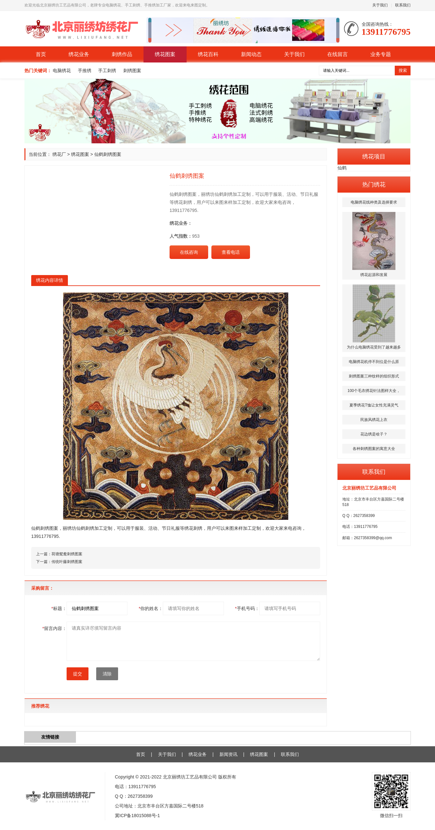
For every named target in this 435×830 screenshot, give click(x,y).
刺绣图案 (132, 70)
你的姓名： (151, 608)
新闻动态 (251, 54)
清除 (107, 673)
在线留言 (337, 54)
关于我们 (380, 5)
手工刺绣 (107, 70)
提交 (77, 673)
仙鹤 (342, 167)
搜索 (403, 70)
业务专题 (380, 54)
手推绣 (84, 70)
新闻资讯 (228, 754)
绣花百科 (208, 54)
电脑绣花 (62, 70)
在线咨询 (189, 252)
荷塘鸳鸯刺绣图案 (66, 554)
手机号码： (247, 608)
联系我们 (403, 5)
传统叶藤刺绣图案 (66, 561)
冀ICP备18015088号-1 (137, 815)
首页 (41, 54)
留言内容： (54, 628)
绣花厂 (59, 154)
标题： (59, 608)
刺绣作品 (122, 54)
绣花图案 (165, 54)
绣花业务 (79, 54)
